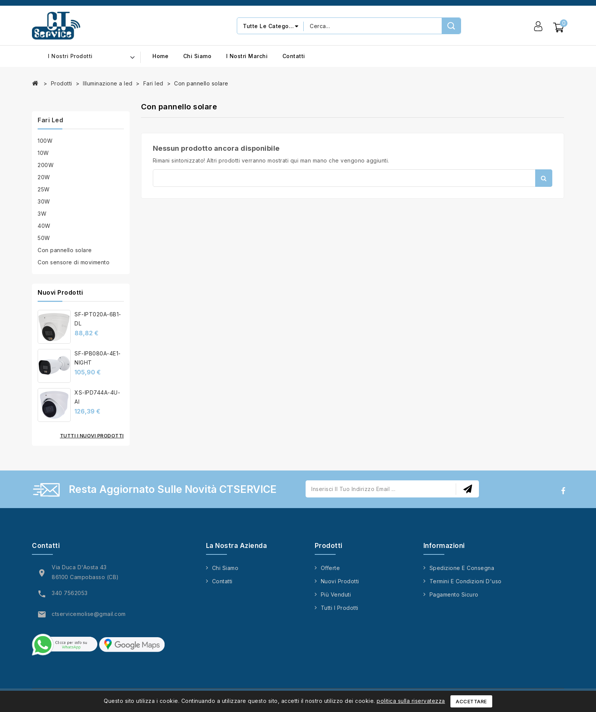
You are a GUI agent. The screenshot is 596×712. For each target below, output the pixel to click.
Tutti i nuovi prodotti (92, 436)
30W (44, 201)
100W (45, 140)
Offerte (330, 568)
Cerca (543, 178)
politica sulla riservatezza (411, 701)
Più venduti (336, 594)
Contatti (293, 56)
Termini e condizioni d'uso (466, 581)
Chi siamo (197, 56)
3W (42, 213)
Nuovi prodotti (340, 581)
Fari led (50, 120)
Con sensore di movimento (73, 262)
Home (160, 56)
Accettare (471, 701)
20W (44, 177)
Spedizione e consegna (462, 568)
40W (44, 226)
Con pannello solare (65, 250)
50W (44, 238)
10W (43, 153)
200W (46, 165)
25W (44, 189)
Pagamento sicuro (454, 594)
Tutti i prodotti (339, 608)
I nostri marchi (247, 56)
